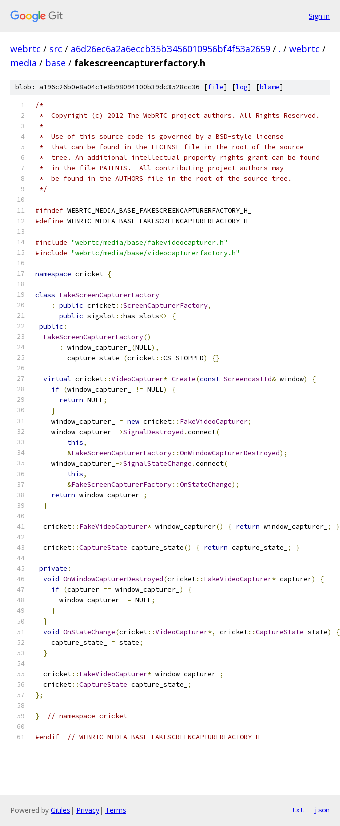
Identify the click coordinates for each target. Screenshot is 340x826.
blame (270, 87)
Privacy (87, 810)
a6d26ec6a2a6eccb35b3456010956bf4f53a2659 (170, 49)
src (55, 49)
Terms (115, 810)
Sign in (319, 16)
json (322, 809)
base (55, 63)
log (242, 87)
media (23, 63)
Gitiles (60, 810)
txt (298, 809)
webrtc (25, 49)
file (216, 87)
